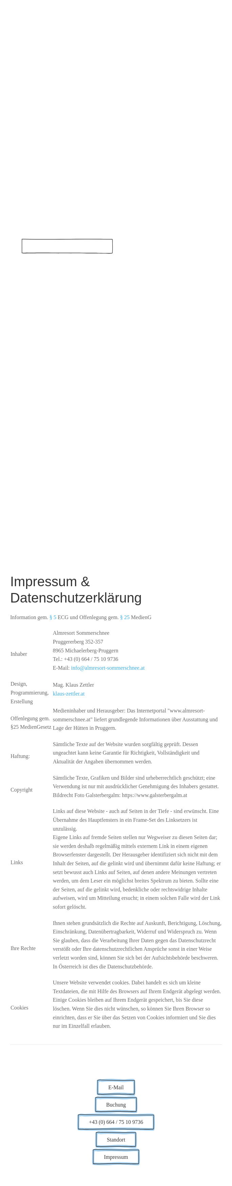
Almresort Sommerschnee (98, 215)
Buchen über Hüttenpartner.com (67, 246)
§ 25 (125, 617)
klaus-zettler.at (69, 694)
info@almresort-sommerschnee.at (108, 668)
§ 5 (53, 617)
